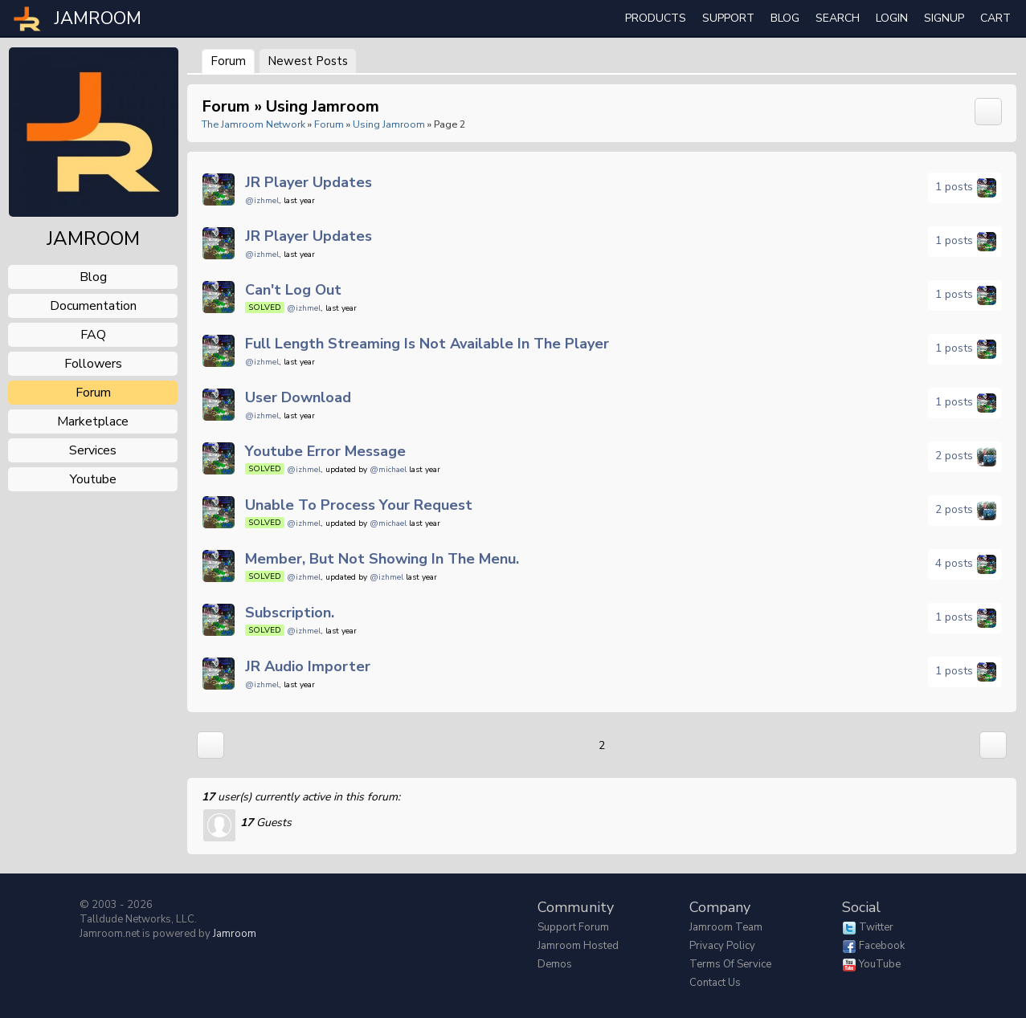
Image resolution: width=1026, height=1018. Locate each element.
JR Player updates (308, 182)
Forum (228, 61)
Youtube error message (325, 451)
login (892, 18)
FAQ (93, 335)
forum (93, 392)
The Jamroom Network (253, 124)
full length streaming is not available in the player (427, 343)
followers (93, 364)
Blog (785, 18)
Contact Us (715, 982)
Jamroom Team (725, 927)
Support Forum (573, 927)
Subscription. (289, 612)
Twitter (876, 927)
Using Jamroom (389, 124)
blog (93, 277)
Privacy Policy (722, 946)
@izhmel (262, 200)
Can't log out (293, 289)
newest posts (308, 61)
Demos (555, 964)
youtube (93, 479)
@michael (388, 469)
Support (728, 18)
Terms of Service (730, 964)
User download (298, 397)
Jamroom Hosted (578, 946)
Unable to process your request (358, 505)
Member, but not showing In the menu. (382, 558)
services (92, 450)
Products (655, 18)
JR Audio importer (307, 666)
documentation (93, 306)
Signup (944, 18)
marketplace (93, 421)
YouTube (880, 964)
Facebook (882, 946)
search (837, 18)
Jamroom (234, 933)
